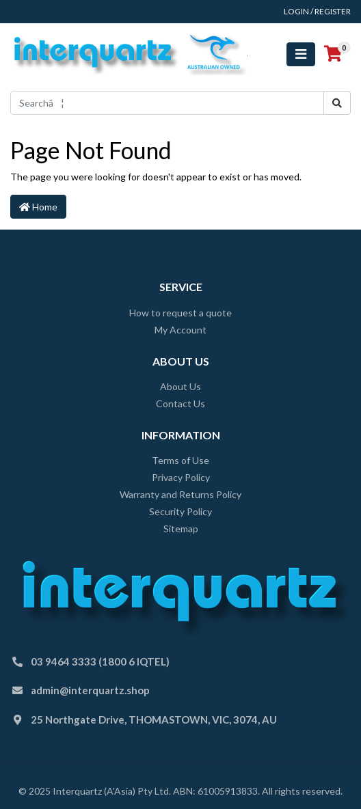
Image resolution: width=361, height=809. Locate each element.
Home (38, 206)
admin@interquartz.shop (90, 690)
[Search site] (337, 103)
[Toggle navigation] (300, 54)
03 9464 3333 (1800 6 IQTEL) (100, 661)
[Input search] (167, 103)
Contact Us (180, 403)
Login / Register (317, 11)
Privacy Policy (181, 477)
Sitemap (180, 528)
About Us (180, 386)
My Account (180, 329)
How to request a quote (180, 312)
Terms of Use (180, 460)
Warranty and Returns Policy (180, 494)
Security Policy (180, 511)
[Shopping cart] (333, 54)
